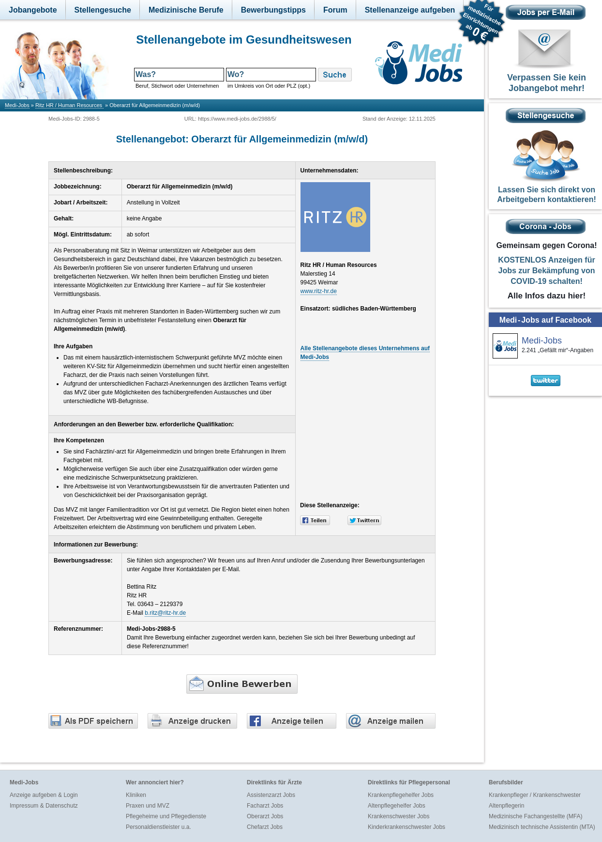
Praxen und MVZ (147, 805)
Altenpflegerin (506, 805)
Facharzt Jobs (265, 805)
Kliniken (136, 795)
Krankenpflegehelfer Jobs (401, 795)
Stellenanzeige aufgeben (410, 10)
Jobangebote (33, 10)
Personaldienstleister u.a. (158, 827)
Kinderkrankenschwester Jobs (406, 827)
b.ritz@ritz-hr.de (165, 612)
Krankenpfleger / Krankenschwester (535, 795)
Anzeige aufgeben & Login (44, 795)
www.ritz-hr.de (319, 291)
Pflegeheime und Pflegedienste (166, 816)
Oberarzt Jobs (265, 816)
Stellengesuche (103, 10)
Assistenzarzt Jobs (271, 795)
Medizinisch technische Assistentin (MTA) (542, 827)
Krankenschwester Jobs (398, 816)
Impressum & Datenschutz (44, 805)
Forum (335, 10)
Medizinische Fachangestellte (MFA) (535, 816)
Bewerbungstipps (273, 10)
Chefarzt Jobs (265, 827)
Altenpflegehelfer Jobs (396, 805)
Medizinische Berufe (186, 10)
